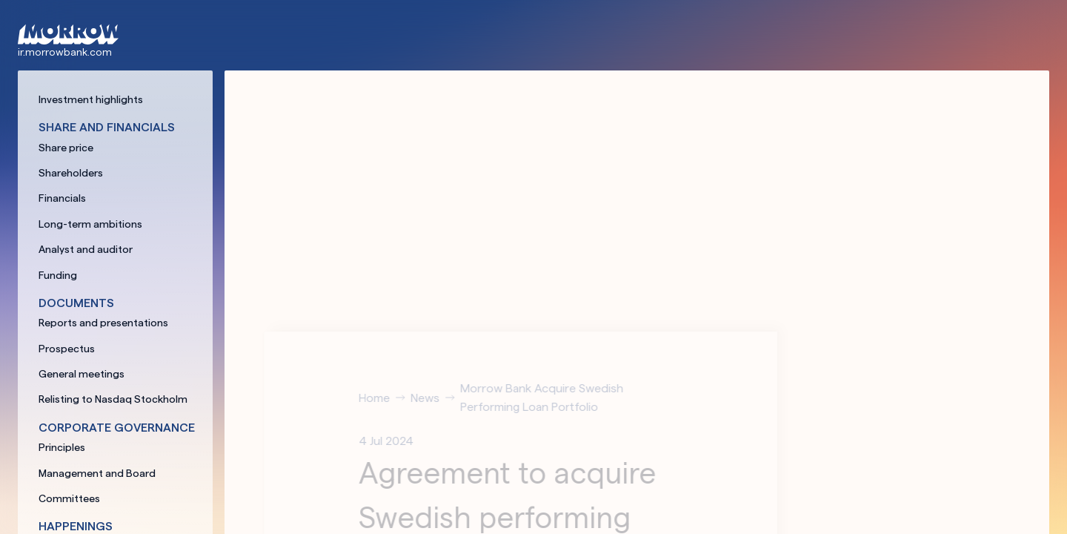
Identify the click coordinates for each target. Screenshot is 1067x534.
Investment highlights (91, 99)
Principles (62, 447)
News (436, 398)
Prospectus (67, 349)
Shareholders (71, 173)
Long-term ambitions (90, 224)
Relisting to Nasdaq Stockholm (113, 399)
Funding (58, 275)
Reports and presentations (103, 323)
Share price (66, 148)
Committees (69, 498)
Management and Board (97, 473)
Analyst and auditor (86, 249)
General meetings (81, 374)
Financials (62, 198)
